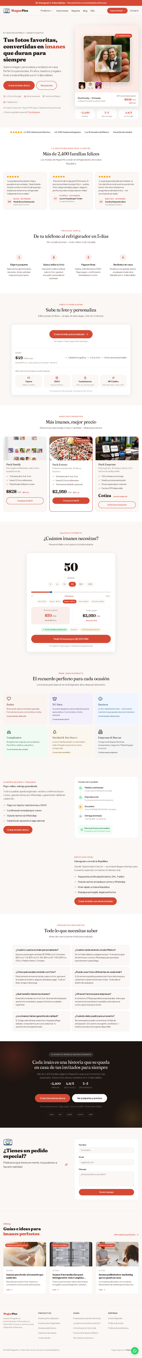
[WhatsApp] (134, 1350)
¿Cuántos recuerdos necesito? (87, 1323)
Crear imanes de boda (16, 717)
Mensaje (82, 1169)
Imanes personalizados (48, 1318)
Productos (47, 10)
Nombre (82, 1145)
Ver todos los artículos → (84, 1338)
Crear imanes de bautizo (109, 717)
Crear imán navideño (61, 754)
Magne (10, 1313)
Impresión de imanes (47, 1333)
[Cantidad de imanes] (71, 592)
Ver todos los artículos (126, 1234)
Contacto (134, 10)
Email (81, 1157)
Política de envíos (116, 1323)
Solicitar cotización (117, 506)
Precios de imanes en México (85, 1333)
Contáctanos (34, 112)
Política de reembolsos (118, 1328)
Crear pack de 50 (71, 502)
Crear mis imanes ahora (52, 1098)
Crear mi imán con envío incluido (95, 901)
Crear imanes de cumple (17, 750)
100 (81, 584)
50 (72, 584)
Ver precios (46, 85)
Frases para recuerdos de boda (87, 1318)
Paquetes (76, 10)
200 (90, 584)
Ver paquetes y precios (89, 1098)
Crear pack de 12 (25, 502)
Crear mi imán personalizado (71, 334)
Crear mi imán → (117, 10)
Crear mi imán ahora (19, 85)
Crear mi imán (62, 10)
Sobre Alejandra (115, 1318)
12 (64, 584)
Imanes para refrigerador (49, 1323)
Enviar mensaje (106, 1192)
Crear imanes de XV (60, 720)
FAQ (93, 10)
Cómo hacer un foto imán (84, 1328)
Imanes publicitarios (47, 1328)
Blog (85, 10)
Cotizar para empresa (107, 754)
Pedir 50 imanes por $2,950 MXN (71, 638)
